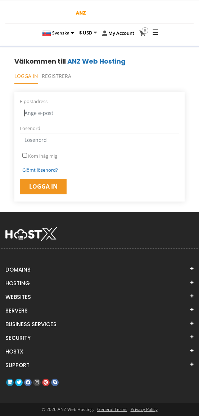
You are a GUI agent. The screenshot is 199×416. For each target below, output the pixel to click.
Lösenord (30, 128)
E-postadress (34, 101)
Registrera (56, 76)
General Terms (112, 409)
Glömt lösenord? (40, 170)
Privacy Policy (144, 409)
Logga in (26, 76)
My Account (118, 33)
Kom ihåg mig (39, 156)
